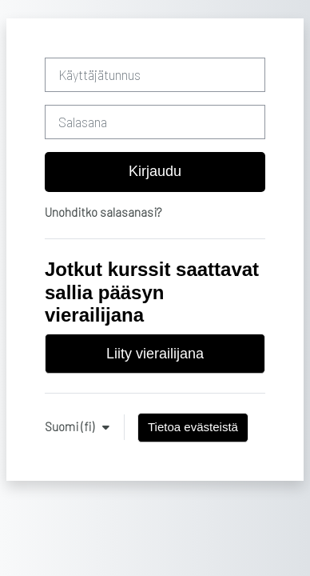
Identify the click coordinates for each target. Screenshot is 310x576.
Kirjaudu (155, 171)
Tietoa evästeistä (193, 427)
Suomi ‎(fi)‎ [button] (71, 426)
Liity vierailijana (155, 354)
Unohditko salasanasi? (103, 212)
